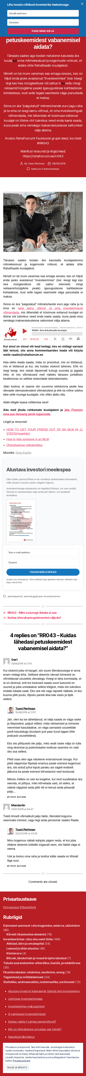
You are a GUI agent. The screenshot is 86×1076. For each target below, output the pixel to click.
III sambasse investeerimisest (27, 1014)
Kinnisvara (13, 953)
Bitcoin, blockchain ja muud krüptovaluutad (36, 958)
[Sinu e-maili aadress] (43, 552)
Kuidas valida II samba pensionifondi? (32, 1021)
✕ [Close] (82, 3)
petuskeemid (15, 596)
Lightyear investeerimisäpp (25, 999)
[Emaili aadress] (43, 13)
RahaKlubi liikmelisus (21, 1037)
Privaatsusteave (21, 1060)
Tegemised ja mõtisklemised (23, 977)
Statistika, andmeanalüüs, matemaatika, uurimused (38, 982)
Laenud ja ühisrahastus (22, 948)
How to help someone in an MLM (27, 439)
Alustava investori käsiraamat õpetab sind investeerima (43, 991)
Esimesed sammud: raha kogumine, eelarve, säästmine (41, 925)
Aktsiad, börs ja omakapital (25, 943)
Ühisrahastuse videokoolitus (24, 445)
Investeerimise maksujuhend (26, 1006)
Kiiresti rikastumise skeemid (26, 934)
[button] (43, 520)
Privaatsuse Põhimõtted (19, 907)
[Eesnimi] (43, 562)
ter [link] (63, 83)
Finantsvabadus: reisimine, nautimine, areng (33, 972)
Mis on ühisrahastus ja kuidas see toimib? (35, 1029)
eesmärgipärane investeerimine (42, 596)
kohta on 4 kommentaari (45, 168)
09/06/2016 (59, 163)
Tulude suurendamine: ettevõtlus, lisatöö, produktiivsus (41, 963)
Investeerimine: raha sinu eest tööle (28, 939)
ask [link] (14, 61)
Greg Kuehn (23, 452)
